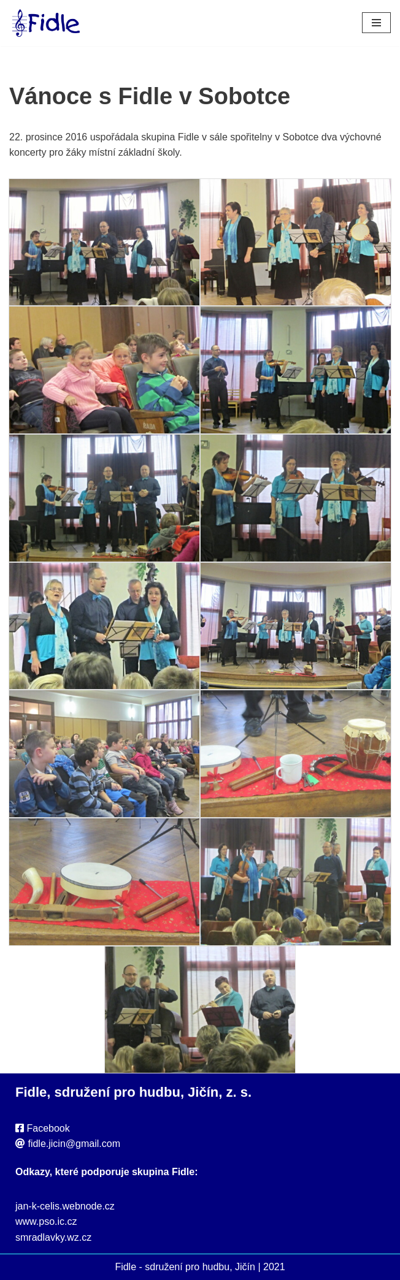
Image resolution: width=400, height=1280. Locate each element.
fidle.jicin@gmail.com (74, 1143)
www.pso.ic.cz (46, 1221)
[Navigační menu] (376, 22)
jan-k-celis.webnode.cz (65, 1206)
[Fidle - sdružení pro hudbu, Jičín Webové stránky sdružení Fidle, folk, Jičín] (46, 23)
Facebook (47, 1128)
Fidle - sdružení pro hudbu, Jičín (185, 1267)
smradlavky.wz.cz (53, 1237)
